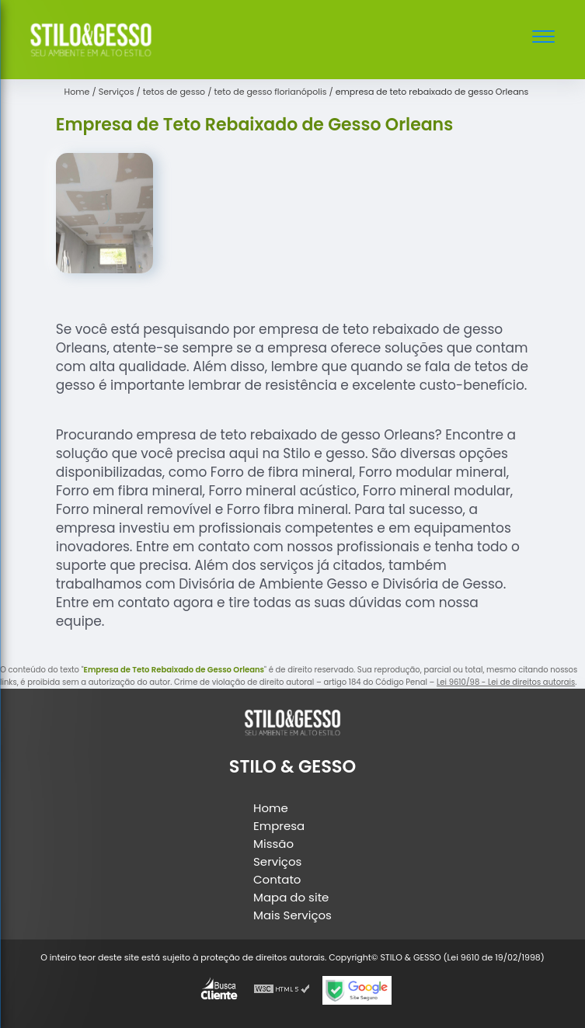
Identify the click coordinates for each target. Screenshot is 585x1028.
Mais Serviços (292, 915)
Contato (277, 879)
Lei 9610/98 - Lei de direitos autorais (506, 682)
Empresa (279, 826)
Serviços (277, 861)
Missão (273, 843)
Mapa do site (291, 897)
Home (270, 808)
